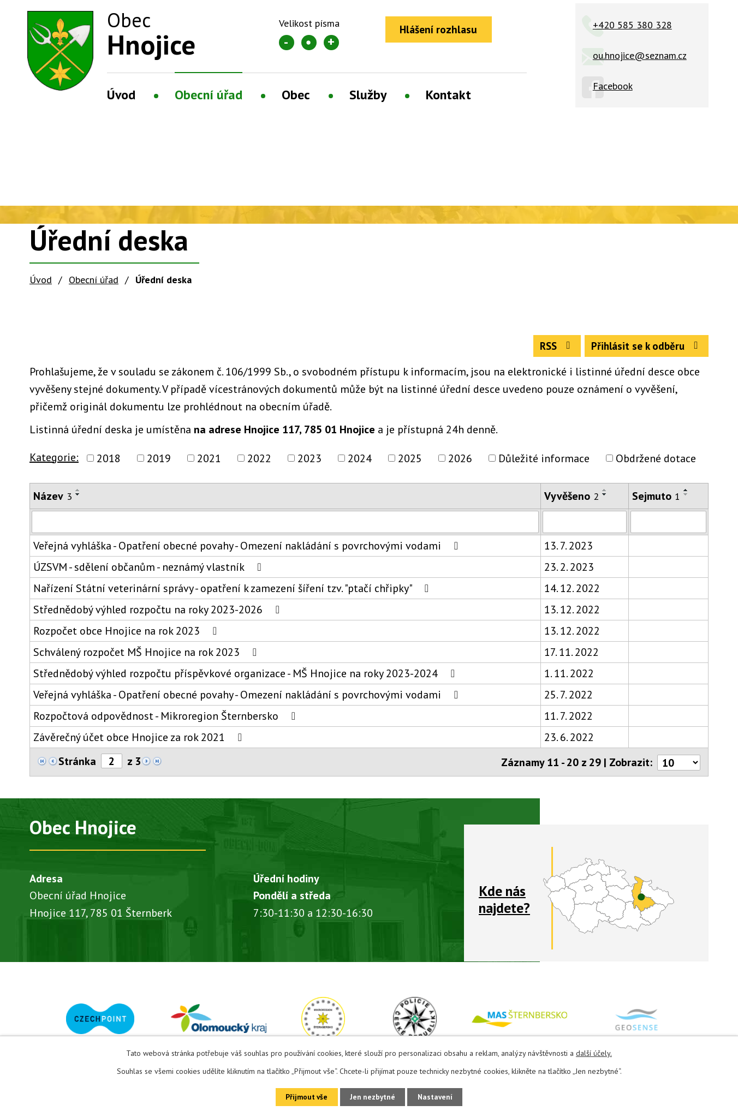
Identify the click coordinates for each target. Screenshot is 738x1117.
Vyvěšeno (571, 499)
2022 (259, 462)
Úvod (121, 94)
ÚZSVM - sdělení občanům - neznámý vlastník (149, 571)
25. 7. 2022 (568, 698)
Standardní (309, 42)
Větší (331, 42)
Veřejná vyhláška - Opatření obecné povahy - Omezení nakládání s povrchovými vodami (248, 549)
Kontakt (448, 94)
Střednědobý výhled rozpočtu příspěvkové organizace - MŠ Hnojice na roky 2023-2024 (246, 677)
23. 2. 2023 (569, 571)
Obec (296, 94)
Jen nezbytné (372, 1096)
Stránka (77, 765)
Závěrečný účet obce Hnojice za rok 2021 (140, 741)
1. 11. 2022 (569, 677)
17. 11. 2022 (571, 656)
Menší (286, 42)
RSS (548, 349)
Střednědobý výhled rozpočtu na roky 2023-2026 (158, 613)
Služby (367, 94)
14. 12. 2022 (572, 592)
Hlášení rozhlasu (441, 30)
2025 (410, 462)
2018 (109, 462)
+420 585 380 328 (632, 25)
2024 (360, 462)
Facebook (613, 86)
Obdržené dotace (656, 462)
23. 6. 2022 (569, 741)
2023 (309, 462)
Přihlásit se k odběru (644, 349)
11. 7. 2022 (568, 720)
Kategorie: (54, 460)
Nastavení (439, 1096)
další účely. (594, 1052)
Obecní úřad (208, 94)
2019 (159, 462)
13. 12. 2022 (572, 613)
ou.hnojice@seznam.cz (640, 55)
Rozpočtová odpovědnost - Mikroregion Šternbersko (166, 720)
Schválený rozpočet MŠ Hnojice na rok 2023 (147, 656)
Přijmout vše (302, 1096)
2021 (209, 462)
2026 (460, 462)
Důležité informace (544, 462)
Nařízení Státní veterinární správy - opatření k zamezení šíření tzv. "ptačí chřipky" (233, 592)
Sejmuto (656, 499)
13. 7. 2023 (568, 549)
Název (52, 499)
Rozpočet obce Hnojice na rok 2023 (127, 635)
